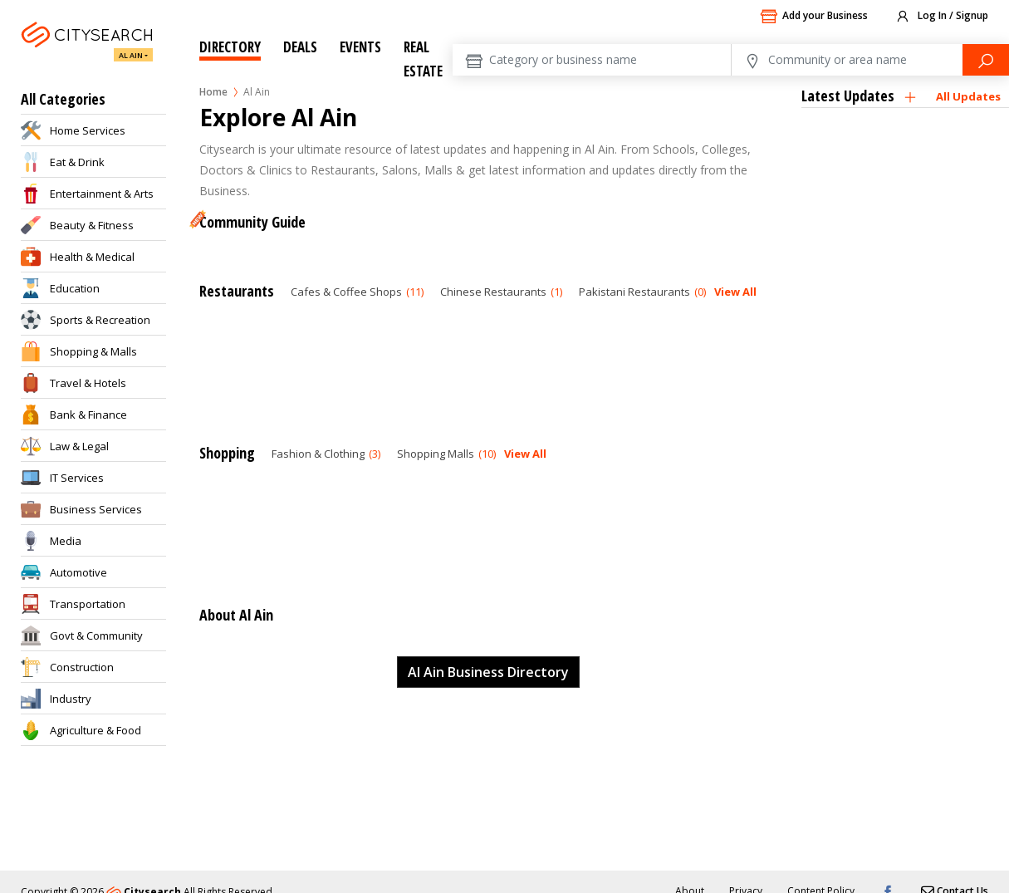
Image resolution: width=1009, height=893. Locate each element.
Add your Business (814, 16)
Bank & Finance (88, 414)
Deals (300, 46)
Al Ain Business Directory (488, 672)
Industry (70, 698)
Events (360, 46)
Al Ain (131, 55)
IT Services (77, 477)
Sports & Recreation (100, 319)
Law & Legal (79, 446)
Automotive (78, 572)
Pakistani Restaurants (642, 291)
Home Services (87, 130)
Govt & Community (96, 635)
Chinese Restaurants (501, 291)
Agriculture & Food (95, 730)
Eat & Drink (77, 162)
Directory (230, 46)
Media (65, 540)
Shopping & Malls (93, 351)
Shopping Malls (446, 453)
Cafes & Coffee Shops (357, 291)
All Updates (968, 96)
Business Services (96, 509)
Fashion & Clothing (326, 453)
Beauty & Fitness (92, 225)
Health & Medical (92, 256)
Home (213, 92)
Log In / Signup (941, 16)
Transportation (87, 603)
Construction (82, 667)
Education (75, 288)
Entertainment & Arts (102, 193)
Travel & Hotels (88, 382)
